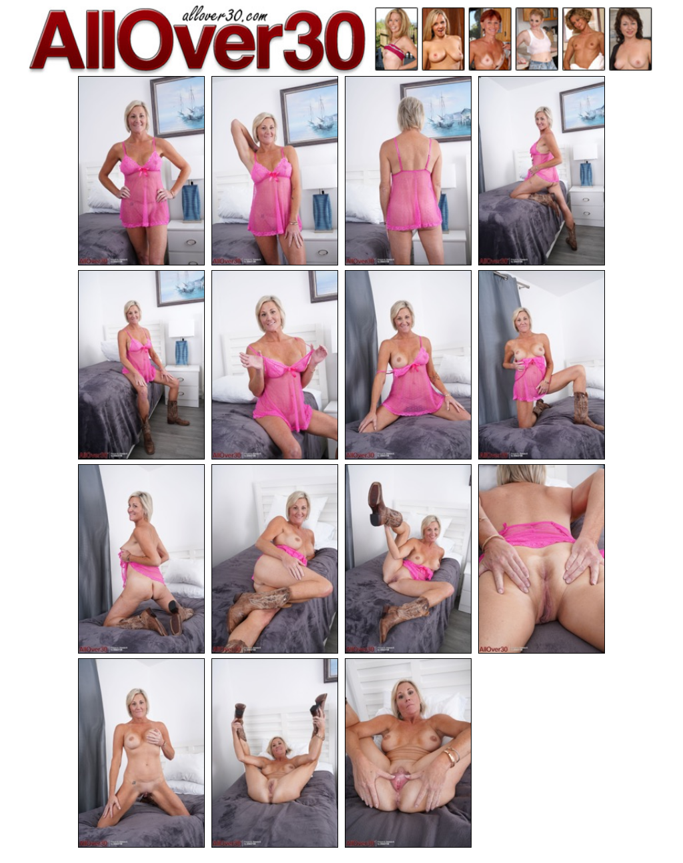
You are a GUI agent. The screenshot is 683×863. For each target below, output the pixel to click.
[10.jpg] (274, 559)
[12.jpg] (541, 559)
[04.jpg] (541, 170)
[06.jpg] (274, 365)
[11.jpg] (408, 559)
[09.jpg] (141, 559)
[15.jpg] (408, 753)
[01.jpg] (141, 170)
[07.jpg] (408, 365)
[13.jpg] (141, 753)
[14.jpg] (274, 753)
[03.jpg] (408, 170)
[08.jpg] (541, 365)
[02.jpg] (274, 170)
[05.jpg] (141, 365)
